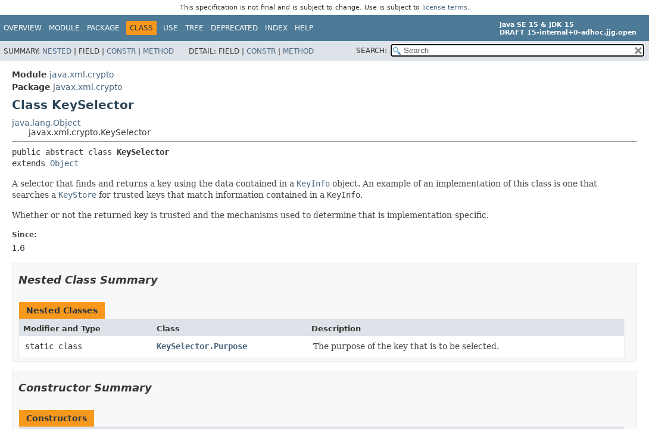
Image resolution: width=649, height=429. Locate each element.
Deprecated (234, 28)
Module (64, 28)
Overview (23, 28)
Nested (56, 51)
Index (276, 28)
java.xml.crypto (81, 74)
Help (304, 28)
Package (103, 28)
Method (158, 51)
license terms (444, 7)
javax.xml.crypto (88, 87)
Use (170, 28)
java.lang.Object (46, 123)
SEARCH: (371, 50)
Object (64, 163)
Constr (121, 51)
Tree (194, 28)
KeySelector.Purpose (202, 346)
